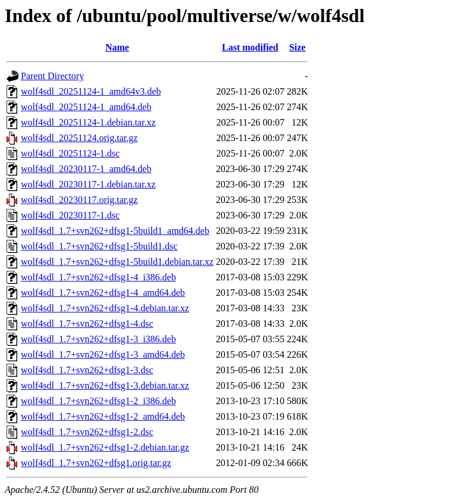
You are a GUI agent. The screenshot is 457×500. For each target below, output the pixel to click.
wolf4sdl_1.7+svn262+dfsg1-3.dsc (87, 370)
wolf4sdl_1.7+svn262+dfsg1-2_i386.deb (98, 401)
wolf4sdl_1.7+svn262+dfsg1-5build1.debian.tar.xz (117, 262)
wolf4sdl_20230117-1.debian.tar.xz (88, 184)
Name (117, 47)
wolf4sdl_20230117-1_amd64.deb (86, 169)
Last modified (250, 47)
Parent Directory (52, 76)
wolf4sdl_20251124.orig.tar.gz (79, 138)
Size (297, 47)
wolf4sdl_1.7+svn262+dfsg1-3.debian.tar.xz (105, 385)
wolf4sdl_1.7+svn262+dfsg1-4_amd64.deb (103, 293)
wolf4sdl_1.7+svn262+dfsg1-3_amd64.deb (103, 354)
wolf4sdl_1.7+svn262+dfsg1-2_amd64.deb (103, 416)
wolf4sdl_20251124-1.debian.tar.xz (88, 122)
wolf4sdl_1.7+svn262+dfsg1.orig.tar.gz (96, 463)
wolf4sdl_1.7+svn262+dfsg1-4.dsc (87, 323)
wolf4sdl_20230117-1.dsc (70, 215)
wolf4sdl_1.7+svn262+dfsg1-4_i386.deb (98, 277)
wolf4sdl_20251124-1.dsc (70, 153)
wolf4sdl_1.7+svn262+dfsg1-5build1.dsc (99, 246)
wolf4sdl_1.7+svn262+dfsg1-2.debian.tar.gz (105, 447)
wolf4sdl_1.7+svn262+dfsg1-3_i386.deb (98, 339)
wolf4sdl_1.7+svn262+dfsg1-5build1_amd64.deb (115, 231)
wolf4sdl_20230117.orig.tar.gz (79, 200)
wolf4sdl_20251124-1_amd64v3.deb (91, 91)
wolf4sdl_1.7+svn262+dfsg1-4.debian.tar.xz (105, 308)
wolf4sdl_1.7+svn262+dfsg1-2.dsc (87, 432)
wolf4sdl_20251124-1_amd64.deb (86, 107)
